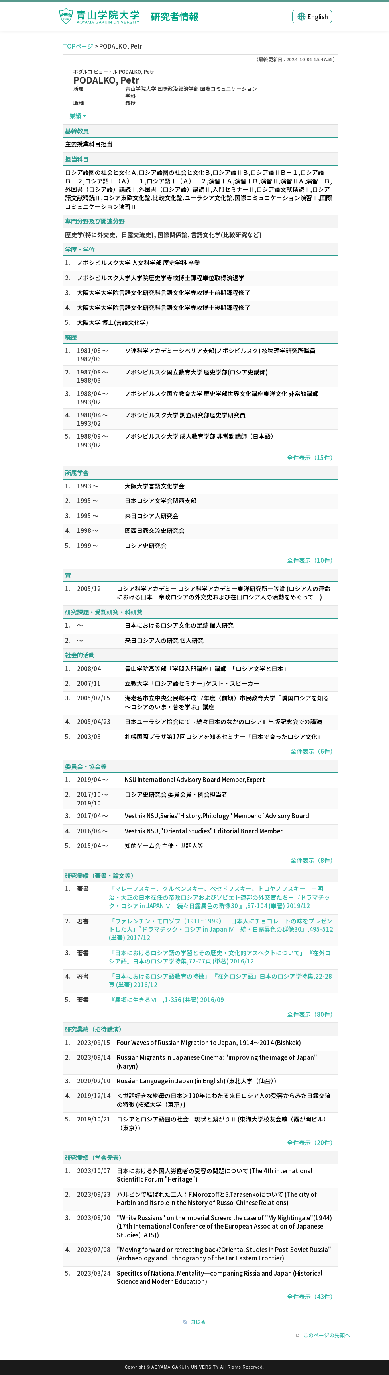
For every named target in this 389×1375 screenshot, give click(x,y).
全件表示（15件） (311, 457)
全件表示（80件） (311, 1014)
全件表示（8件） (313, 860)
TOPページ (78, 46)
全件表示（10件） (311, 560)
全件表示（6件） (313, 751)
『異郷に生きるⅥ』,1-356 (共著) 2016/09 (166, 999)
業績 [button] (75, 115)
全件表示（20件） (311, 1142)
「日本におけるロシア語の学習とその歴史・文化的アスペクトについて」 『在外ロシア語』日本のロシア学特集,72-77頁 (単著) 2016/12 (220, 956)
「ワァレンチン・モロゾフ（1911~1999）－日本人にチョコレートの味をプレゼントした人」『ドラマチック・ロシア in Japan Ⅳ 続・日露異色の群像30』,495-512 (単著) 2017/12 (221, 929)
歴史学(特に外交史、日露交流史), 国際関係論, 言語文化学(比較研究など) (163, 234)
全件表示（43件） (311, 1296)
